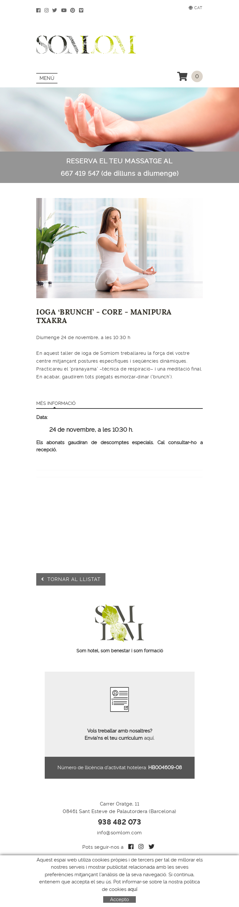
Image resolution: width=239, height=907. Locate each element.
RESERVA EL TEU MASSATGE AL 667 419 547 (120, 167)
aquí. (148, 738)
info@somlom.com (119, 833)
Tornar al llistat (71, 579)
